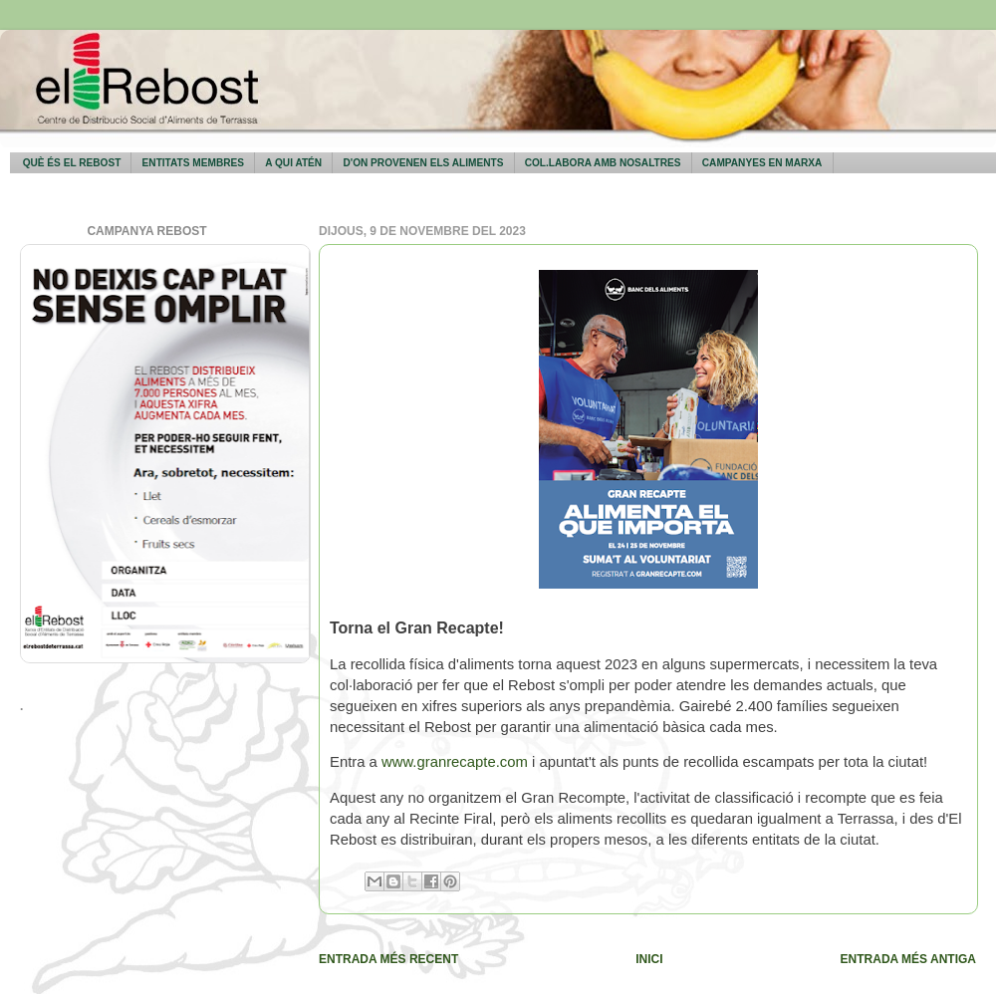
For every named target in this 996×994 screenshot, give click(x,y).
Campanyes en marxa (762, 162)
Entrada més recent (388, 959)
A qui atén (293, 162)
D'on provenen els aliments (423, 162)
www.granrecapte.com (454, 762)
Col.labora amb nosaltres (603, 162)
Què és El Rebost (72, 162)
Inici (648, 959)
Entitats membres (193, 162)
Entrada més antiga (908, 959)
